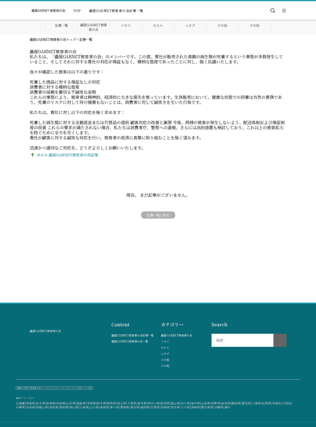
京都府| (277, 403)
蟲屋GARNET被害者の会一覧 (129, 341)
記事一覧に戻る (158, 215)
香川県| (115, 407)
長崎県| (166, 407)
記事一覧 (61, 25)
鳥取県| (54, 407)
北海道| (21, 403)
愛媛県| (125, 407)
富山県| (176, 403)
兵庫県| (21, 407)
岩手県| (41, 403)
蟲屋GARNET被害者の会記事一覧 (116, 10)
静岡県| (237, 403)
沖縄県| (219, 407)
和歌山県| (42, 407)
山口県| (95, 407)
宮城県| (51, 403)
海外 (227, 407)
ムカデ (190, 25)
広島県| (85, 407)
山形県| (72, 403)
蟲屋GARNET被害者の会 (93, 27)
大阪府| (287, 403)
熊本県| (176, 407)
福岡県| (145, 407)
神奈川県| (154, 403)
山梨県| (206, 403)
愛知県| (247, 403)
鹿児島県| (207, 407)
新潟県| (166, 403)
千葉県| (132, 403)
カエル (158, 25)
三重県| (257, 403)
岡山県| (75, 407)
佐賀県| (156, 407)
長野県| (216, 403)
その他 (222, 25)
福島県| (82, 403)
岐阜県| (226, 403)
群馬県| (112, 403)
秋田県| (61, 403)
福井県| (196, 403)
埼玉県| (122, 403)
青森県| (31, 403)
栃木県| (102, 403)
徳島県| (105, 407)
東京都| (142, 403)
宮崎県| (196, 407)
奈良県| (31, 407)
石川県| (186, 403)
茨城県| (92, 403)
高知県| (135, 407)
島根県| (64, 407)
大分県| (186, 407)
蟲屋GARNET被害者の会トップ (53, 39)
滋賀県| (267, 403)
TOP (77, 10)
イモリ (125, 25)
